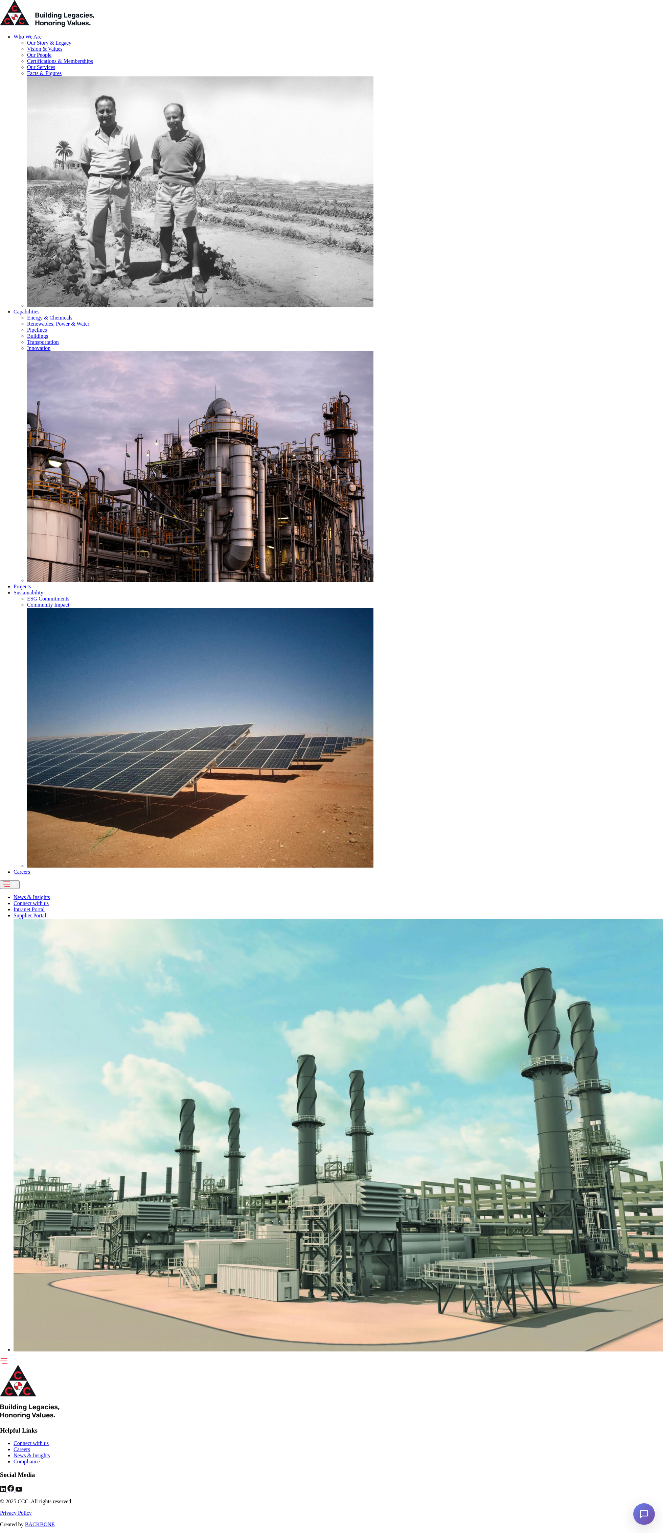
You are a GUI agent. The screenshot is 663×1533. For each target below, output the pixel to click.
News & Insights (32, 897)
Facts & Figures (44, 73)
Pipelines (37, 330)
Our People (39, 55)
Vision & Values (45, 49)
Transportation (43, 342)
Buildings (37, 336)
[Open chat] (644, 1514)
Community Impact (48, 605)
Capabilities (26, 311)
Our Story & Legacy (49, 43)
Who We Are (28, 37)
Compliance (27, 1461)
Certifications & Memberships (60, 61)
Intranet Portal (29, 909)
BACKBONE (40, 1524)
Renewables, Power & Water (58, 324)
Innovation (38, 348)
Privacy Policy (16, 1513)
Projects (22, 586)
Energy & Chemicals (49, 318)
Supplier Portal (30, 915)
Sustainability (28, 592)
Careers (22, 872)
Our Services (41, 67)
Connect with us (31, 903)
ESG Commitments (48, 599)
